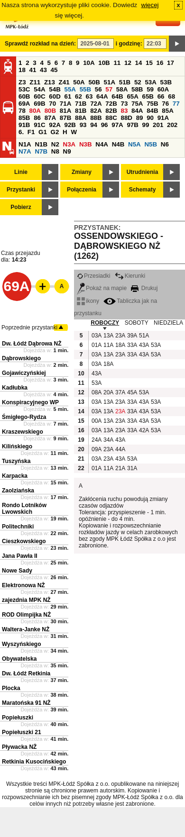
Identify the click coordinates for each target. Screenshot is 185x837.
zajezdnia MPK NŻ (26, 600)
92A (54, 124)
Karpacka (15, 476)
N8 (55, 151)
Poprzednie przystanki (29, 327)
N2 (55, 144)
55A (69, 89)
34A (108, 440)
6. (21, 132)
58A (122, 89)
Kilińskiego (17, 446)
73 (124, 103)
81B (80, 110)
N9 (67, 151)
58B (137, 89)
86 (37, 117)
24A (96, 440)
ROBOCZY (105, 322)
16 (160, 62)
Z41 (64, 82)
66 (161, 96)
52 (137, 82)
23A (120, 335)
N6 (165, 144)
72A (96, 103)
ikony (88, 301)
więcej (150, 5)
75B (152, 103)
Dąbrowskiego (21, 358)
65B (148, 96)
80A (35, 110)
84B (152, 110)
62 (78, 96)
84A (137, 110)
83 (124, 110)
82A (96, 110)
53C (24, 89)
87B (65, 117)
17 (170, 62)
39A (132, 335)
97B (132, 124)
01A (96, 345)
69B (39, 103)
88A (80, 117)
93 (83, 124)
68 (171, 96)
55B (85, 89)
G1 (42, 132)
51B (124, 82)
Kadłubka (15, 387)
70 (52, 103)
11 (116, 62)
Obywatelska (19, 658)
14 (138, 62)
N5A (134, 144)
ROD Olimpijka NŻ (26, 614)
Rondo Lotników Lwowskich (24, 508)
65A (132, 96)
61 (67, 96)
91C (39, 124)
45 (54, 69)
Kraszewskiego (22, 431)
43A (143, 345)
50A (78, 82)
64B (117, 96)
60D (54, 96)
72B (111, 103)
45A (132, 392)
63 (89, 96)
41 (33, 69)
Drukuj (144, 288)
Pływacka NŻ (19, 747)
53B (166, 82)
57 (108, 89)
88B (96, 117)
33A (132, 345)
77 (176, 103)
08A (96, 392)
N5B (150, 144)
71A (65, 103)
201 (158, 124)
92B (69, 124)
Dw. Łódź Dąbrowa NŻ (32, 343)
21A (120, 468)
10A (88, 62)
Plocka (11, 688)
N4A (101, 144)
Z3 (22, 82)
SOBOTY (136, 322)
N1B (41, 144)
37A (120, 392)
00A (96, 421)
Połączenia (81, 189)
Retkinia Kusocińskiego (34, 761)
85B (24, 117)
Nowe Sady (17, 570)
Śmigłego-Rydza (24, 417)
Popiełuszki (17, 717)
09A (96, 449)
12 (127, 62)
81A (65, 110)
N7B (41, 151)
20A (108, 392)
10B (104, 62)
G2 (55, 132)
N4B (118, 144)
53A (150, 82)
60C (39, 96)
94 (93, 124)
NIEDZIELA (168, 322)
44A (120, 449)
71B (80, 103)
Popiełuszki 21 (21, 732)
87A (50, 117)
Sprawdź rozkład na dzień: (40, 43)
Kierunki (130, 276)
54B (54, 89)
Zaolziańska (18, 490)
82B (111, 110)
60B (24, 96)
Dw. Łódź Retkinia (26, 673)
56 (98, 89)
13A (108, 335)
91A (163, 117)
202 (172, 124)
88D (126, 117)
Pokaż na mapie (102, 288)
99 (145, 124)
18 (22, 69)
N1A (24, 144)
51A (109, 82)
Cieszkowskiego (24, 541)
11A (108, 345)
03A (96, 335)
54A (39, 89)
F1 (31, 132)
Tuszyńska (16, 461)
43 (43, 69)
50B (94, 82)
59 (150, 89)
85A (167, 110)
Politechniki (18, 526)
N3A (69, 144)
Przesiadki (93, 276)
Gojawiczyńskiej (24, 373)
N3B (85, 144)
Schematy (142, 189)
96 (104, 124)
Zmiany (82, 172)
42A (143, 430)
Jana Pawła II (19, 556)
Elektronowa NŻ (23, 585)
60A (163, 89)
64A (102, 96)
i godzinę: (129, 43)
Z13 (49, 82)
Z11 (34, 82)
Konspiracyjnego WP (30, 402)
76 (165, 103)
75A (137, 103)
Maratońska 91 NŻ (26, 703)
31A (132, 468)
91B (24, 124)
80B (50, 110)
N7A (24, 151)
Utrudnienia (142, 172)
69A (24, 103)
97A (117, 124)
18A (120, 345)
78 (22, 110)
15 (149, 62)
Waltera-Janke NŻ (25, 629)
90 (150, 117)
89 (139, 117)
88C (111, 117)
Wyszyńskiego (21, 644)
